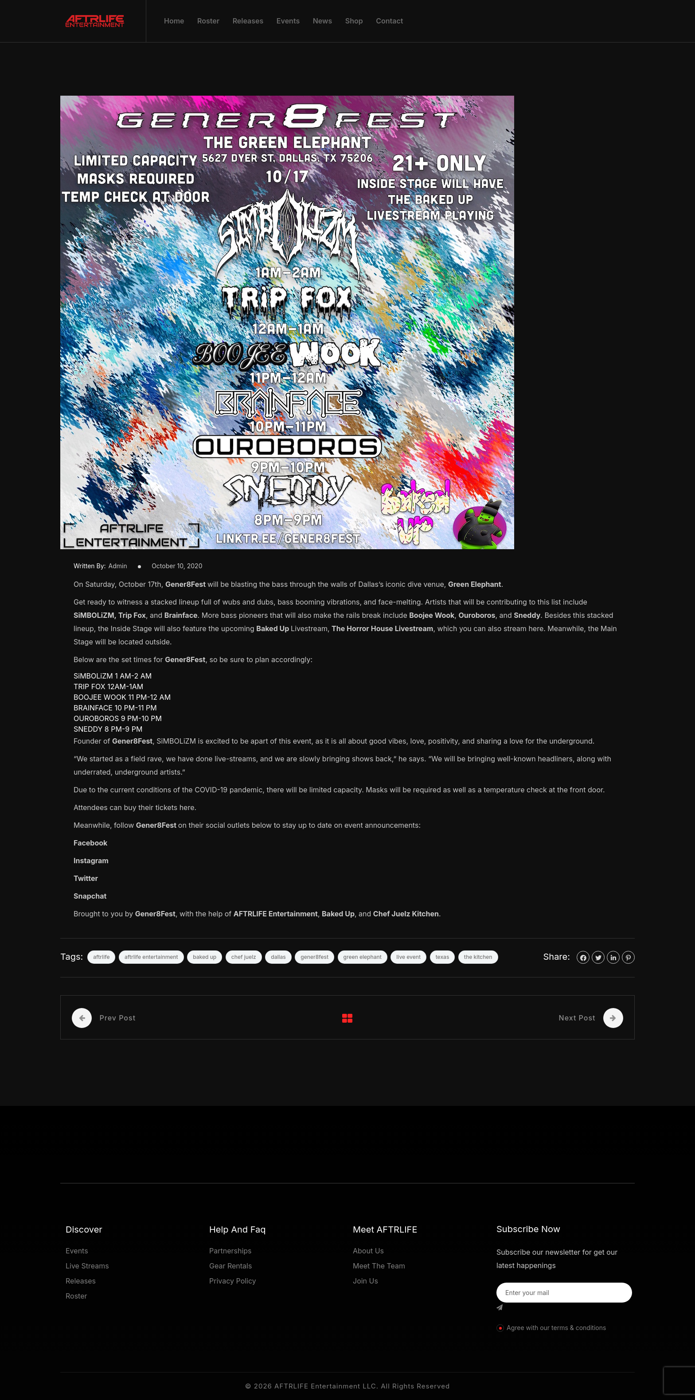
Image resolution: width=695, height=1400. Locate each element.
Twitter (86, 878)
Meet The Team (379, 1265)
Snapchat (90, 896)
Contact (389, 20)
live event (408, 957)
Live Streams (87, 1265)
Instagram (91, 860)
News (322, 20)
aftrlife (101, 957)
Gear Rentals (230, 1265)
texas (442, 957)
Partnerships (230, 1250)
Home (174, 20)
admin (118, 566)
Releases (248, 20)
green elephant (363, 957)
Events (288, 20)
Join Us (365, 1280)
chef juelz (243, 957)
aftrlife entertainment (151, 957)
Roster (208, 20)
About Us (368, 1250)
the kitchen (478, 957)
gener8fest (314, 957)
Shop (354, 20)
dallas (278, 957)
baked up (204, 957)
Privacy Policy (232, 1280)
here (535, 628)
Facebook (90, 842)
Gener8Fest (185, 584)
